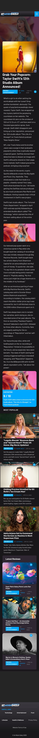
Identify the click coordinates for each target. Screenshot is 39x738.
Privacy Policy (32, 720)
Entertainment (21, 713)
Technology (8, 713)
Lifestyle (5, 720)
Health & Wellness (18, 720)
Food (32, 713)
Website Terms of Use (19, 727)
